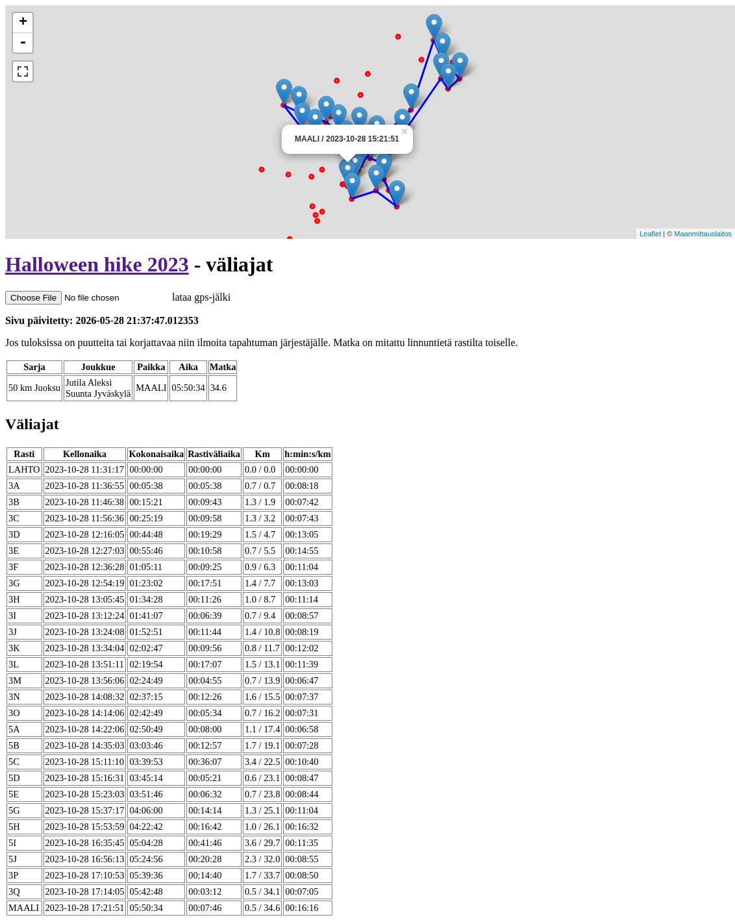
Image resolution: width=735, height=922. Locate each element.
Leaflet (650, 234)
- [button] (22, 43)
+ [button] (23, 22)
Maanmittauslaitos (703, 234)
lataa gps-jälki (117, 297)
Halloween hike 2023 (97, 264)
